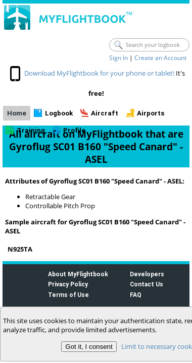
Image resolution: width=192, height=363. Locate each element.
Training (31, 130)
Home (16, 113)
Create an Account (160, 57)
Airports (151, 113)
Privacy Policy (68, 284)
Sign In (118, 57)
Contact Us (146, 284)
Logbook (59, 113)
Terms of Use (68, 294)
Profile (74, 130)
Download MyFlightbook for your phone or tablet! (99, 73)
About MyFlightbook (78, 274)
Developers (147, 274)
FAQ (135, 294)
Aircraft (104, 113)
